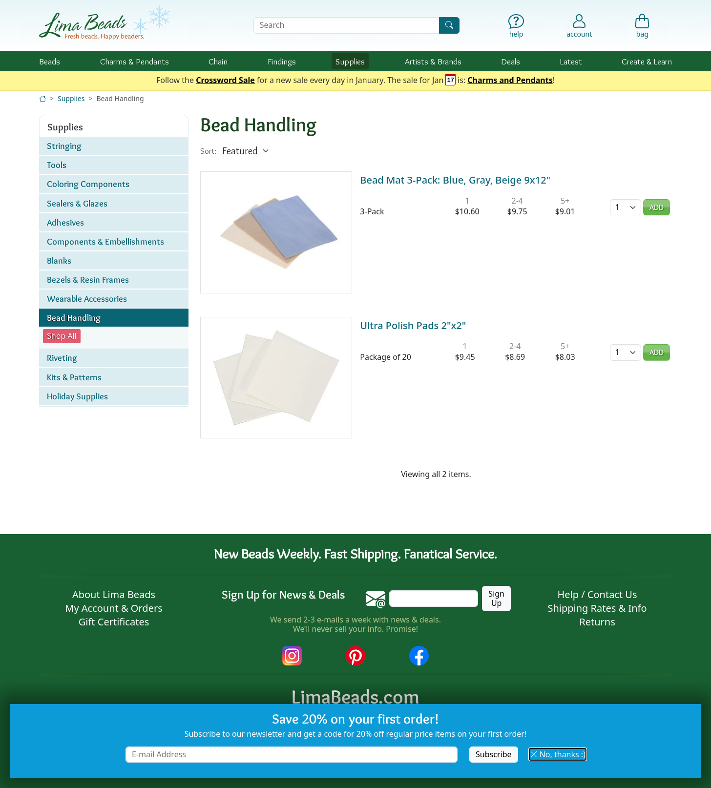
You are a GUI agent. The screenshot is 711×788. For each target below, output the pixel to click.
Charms (134, 61)
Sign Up (496, 598)
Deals (510, 61)
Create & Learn (647, 61)
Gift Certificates (114, 621)
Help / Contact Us (597, 594)
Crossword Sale (225, 80)
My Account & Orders (114, 608)
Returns (597, 621)
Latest (571, 61)
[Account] (579, 25)
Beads (49, 61)
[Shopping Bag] (642, 28)
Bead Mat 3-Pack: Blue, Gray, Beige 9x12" (455, 180)
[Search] (449, 25)
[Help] (516, 28)
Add (656, 207)
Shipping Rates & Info (597, 608)
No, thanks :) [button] (558, 754)
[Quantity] (625, 207)
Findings (282, 61)
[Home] (42, 98)
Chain (218, 61)
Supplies (350, 61)
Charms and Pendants (509, 80)
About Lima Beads (113, 594)
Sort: (208, 151)
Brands (433, 61)
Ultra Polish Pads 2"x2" (413, 325)
